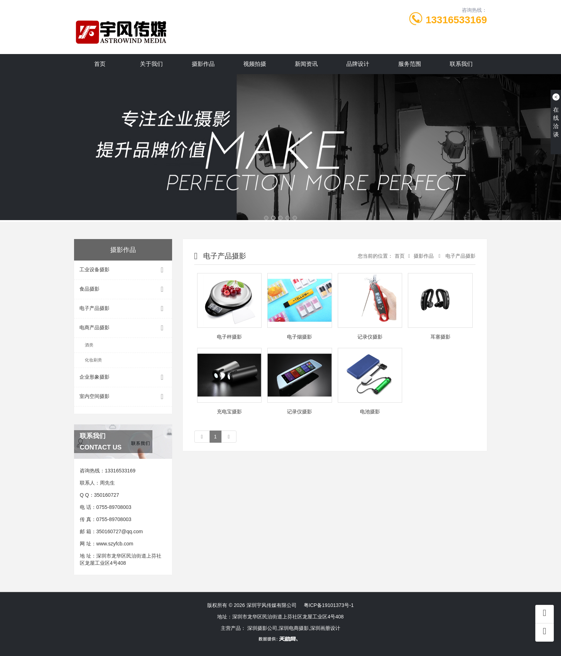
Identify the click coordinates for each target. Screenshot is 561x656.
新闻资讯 (306, 64)
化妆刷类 (93, 360)
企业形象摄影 (123, 377)
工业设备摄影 (123, 270)
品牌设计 (357, 64)
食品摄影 (123, 289)
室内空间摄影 (123, 397)
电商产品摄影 (123, 328)
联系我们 (461, 64)
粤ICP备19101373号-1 (329, 605)
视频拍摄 (254, 64)
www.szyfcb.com (114, 543)
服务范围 (409, 64)
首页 (100, 64)
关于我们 (151, 64)
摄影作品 (203, 64)
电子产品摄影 (123, 309)
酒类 (89, 345)
